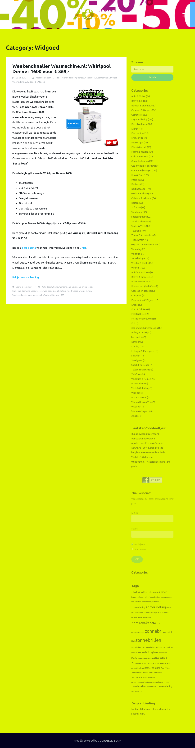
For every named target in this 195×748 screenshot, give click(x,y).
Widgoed (31, 82)
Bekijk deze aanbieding (25, 277)
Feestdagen (137, 142)
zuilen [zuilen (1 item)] (145, 673)
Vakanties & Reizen (141, 379)
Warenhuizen (138, 383)
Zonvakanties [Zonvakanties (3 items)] (139, 663)
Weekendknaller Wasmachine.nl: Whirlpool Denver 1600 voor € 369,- (61, 68)
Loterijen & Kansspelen (143, 351)
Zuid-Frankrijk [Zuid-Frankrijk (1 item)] (136, 673)
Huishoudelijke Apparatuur (73, 78)
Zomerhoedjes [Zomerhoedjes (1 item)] (148, 602)
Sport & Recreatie (140, 365)
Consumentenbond (62, 287)
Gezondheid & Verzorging (144, 328)
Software (136, 207)
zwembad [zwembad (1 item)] (165, 682)
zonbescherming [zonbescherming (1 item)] (138, 632)
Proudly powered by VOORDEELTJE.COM (97, 740)
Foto (133, 323)
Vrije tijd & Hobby (140, 263)
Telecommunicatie (140, 369)
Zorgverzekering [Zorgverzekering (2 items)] (151, 668)
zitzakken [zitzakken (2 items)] (154, 592)
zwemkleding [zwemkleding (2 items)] (165, 686)
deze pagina (29, 247)
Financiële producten (142, 318)
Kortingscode (138, 189)
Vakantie (135, 254)
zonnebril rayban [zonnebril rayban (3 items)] (148, 652)
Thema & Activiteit (140, 235)
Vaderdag (136, 249)
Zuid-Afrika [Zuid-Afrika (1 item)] (165, 668)
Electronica (137, 133)
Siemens (26, 291)
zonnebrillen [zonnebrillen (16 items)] (148, 640)
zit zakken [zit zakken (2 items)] (143, 592)
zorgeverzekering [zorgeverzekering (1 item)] (164, 663)
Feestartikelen (138, 314)
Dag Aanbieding (139, 119)
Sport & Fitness (139, 221)
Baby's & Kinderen (140, 277)
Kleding (135, 346)
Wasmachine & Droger (106, 78)
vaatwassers (36, 291)
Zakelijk (135, 416)
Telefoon (136, 374)
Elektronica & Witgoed (142, 300)
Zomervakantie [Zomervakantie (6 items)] (143, 623)
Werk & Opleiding (140, 388)
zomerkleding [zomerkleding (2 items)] (138, 607)
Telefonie (136, 230)
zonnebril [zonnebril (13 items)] (154, 631)
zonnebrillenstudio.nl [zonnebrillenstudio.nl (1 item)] (153, 647)
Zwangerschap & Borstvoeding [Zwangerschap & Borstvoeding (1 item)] (143, 677)
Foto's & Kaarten (140, 152)
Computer (136, 295)
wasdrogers (72, 291)
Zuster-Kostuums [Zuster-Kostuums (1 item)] (155, 673)
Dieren (134, 129)
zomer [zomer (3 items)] (163, 591)
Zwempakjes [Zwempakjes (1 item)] (136, 691)
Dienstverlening (139, 124)
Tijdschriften (137, 240)
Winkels (135, 267)
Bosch (49, 287)
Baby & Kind (137, 101)
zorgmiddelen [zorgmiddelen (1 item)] (137, 668)
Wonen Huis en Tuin (141, 402)
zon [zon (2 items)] (158, 623)
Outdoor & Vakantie (141, 198)
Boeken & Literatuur (141, 105)
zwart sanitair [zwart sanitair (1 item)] (155, 682)
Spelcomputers (139, 216)
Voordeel (91, 78)
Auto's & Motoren (140, 272)
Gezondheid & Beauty (142, 165)
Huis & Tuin (137, 175)
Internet (135, 179)
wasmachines (85, 291)
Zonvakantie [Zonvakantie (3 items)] (159, 657)
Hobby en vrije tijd (140, 332)
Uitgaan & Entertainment (143, 244)
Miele (90, 287)
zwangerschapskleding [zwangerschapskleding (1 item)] (140, 682)
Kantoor (135, 184)
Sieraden (135, 355)
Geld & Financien (139, 156)
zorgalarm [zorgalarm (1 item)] (152, 663)
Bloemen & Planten (141, 281)
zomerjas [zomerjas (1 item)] (157, 602)
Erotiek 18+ (137, 138)
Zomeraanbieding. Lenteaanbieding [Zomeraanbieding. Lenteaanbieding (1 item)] (145, 597)
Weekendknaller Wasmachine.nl (27, 295)
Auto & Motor (138, 96)
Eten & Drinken (139, 309)
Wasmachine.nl (19, 82)
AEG (44, 287)
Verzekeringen (138, 258)
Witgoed (41, 82)
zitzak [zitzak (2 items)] (134, 592)
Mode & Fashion (139, 193)
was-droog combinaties (54, 291)
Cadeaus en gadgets (141, 291)
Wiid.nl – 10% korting (142, 457)
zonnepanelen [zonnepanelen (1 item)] (146, 658)
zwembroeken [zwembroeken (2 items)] (138, 686)
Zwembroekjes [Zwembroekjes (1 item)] (152, 687)
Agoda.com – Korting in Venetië (147, 443)
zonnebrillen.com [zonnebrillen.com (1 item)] (138, 647)
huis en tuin (137, 337)
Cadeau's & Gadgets (141, 110)
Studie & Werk (138, 226)
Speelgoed (136, 212)
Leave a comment (24, 287)
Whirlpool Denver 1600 (53, 295)
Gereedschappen (140, 161)
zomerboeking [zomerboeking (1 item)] (166, 597)
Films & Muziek (139, 147)
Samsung (16, 291)
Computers (137, 115)
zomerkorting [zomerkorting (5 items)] (156, 607)
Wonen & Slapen (139, 411)
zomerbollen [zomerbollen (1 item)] (136, 602)
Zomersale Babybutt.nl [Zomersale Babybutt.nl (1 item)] (152, 613)
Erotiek (135, 305)
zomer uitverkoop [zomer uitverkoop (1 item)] (144, 617)
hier (84, 247)
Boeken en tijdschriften (143, 286)
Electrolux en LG (79, 287)
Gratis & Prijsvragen (141, 170)
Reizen (135, 203)
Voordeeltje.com (97, 10)
